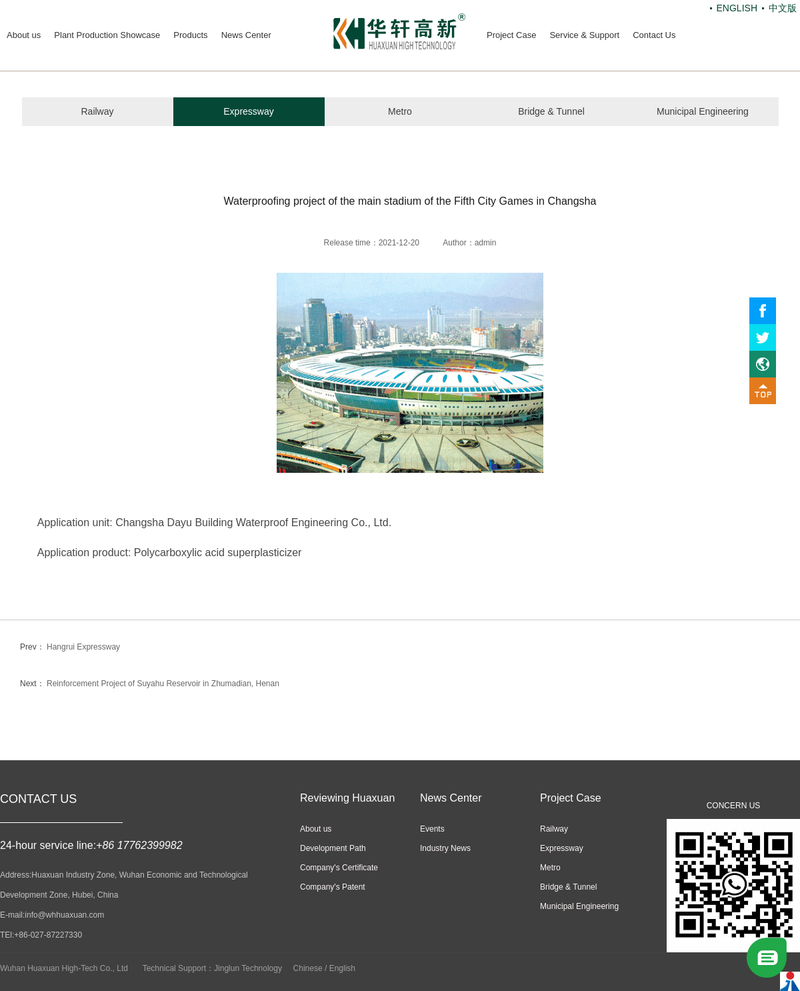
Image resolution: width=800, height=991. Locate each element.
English (342, 968)
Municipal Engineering (703, 111)
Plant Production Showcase (107, 35)
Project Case (511, 35)
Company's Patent (332, 887)
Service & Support (584, 35)
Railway (97, 111)
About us (24, 35)
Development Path (333, 848)
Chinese (308, 968)
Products (190, 35)
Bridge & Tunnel (551, 111)
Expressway (248, 111)
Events (432, 829)
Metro (400, 111)
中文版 (783, 8)
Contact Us (654, 35)
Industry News (445, 848)
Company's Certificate (339, 867)
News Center (246, 35)
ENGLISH (737, 8)
